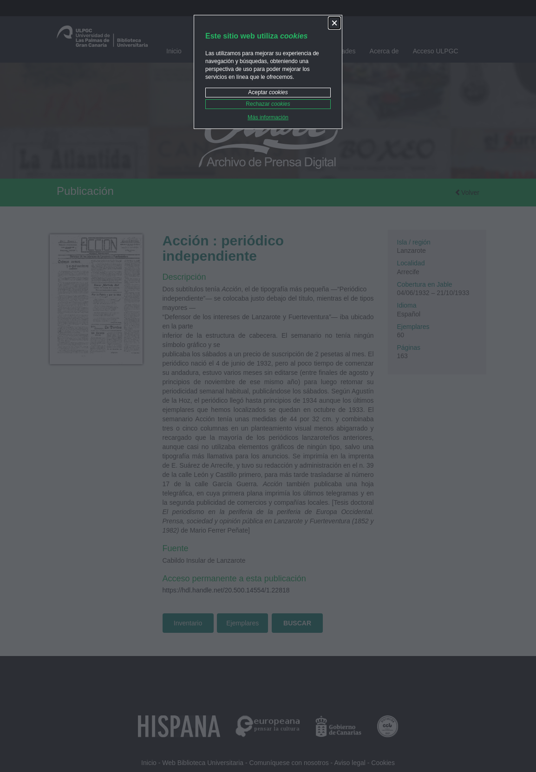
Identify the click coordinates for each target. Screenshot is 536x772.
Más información (268, 117)
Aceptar (268, 92)
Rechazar (268, 104)
